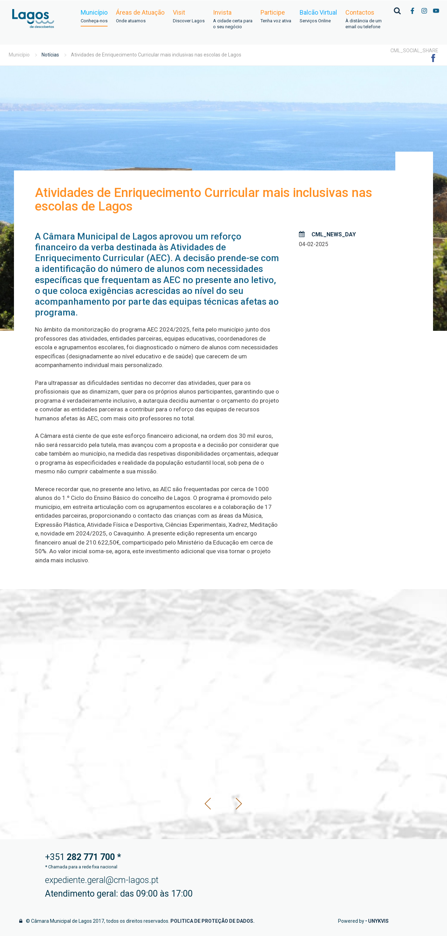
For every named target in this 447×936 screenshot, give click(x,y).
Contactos (363, 19)
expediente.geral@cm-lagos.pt (102, 880)
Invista (232, 19)
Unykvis (378, 921)
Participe (276, 16)
